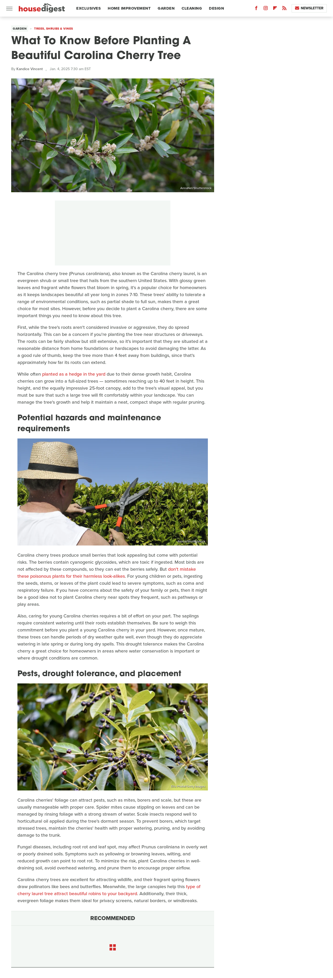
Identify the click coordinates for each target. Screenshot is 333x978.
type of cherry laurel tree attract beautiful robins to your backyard (108, 890)
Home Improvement (129, 8)
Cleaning (192, 8)
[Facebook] (256, 9)
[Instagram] (266, 9)
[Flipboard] (275, 9)
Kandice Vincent (29, 69)
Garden (166, 8)
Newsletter (309, 8)
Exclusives (88, 8)
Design (216, 8)
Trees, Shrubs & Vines (53, 28)
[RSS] (284, 9)
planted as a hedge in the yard (73, 374)
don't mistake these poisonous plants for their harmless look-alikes (106, 573)
